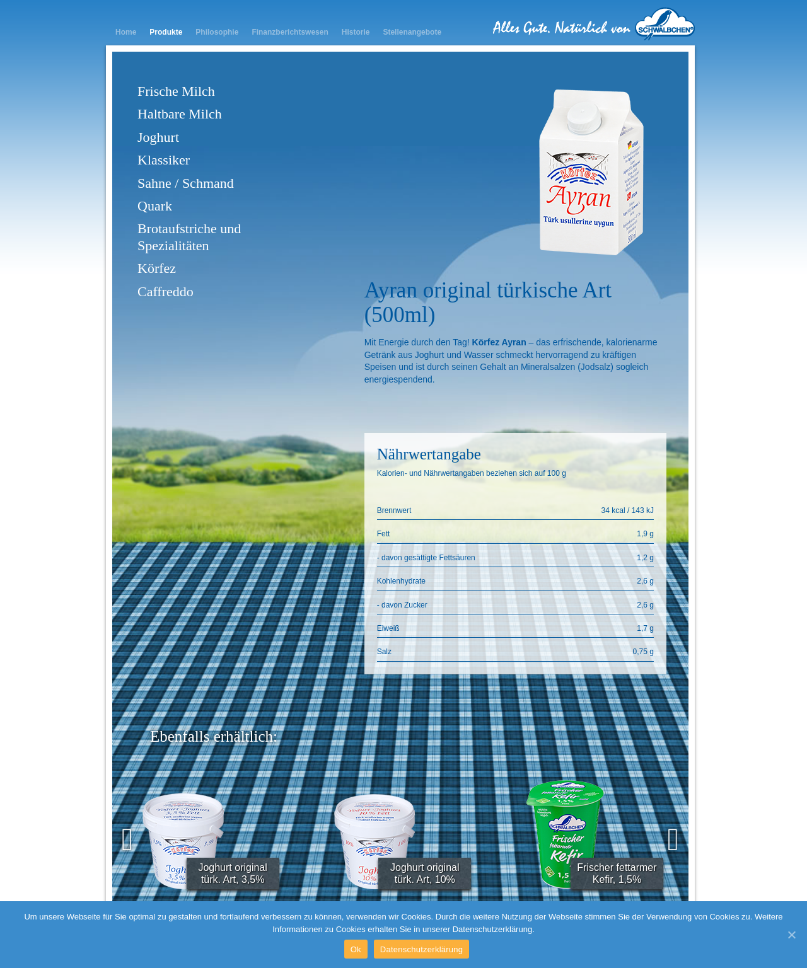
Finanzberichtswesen (290, 32)
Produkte (165, 32)
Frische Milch (176, 91)
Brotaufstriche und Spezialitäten (189, 237)
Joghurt (158, 137)
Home (125, 32)
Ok (356, 949)
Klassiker (163, 160)
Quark (154, 206)
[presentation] (127, 839)
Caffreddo (165, 291)
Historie (356, 32)
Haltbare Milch (179, 114)
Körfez (156, 268)
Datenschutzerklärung (421, 949)
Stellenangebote (412, 32)
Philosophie (216, 32)
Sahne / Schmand (185, 183)
